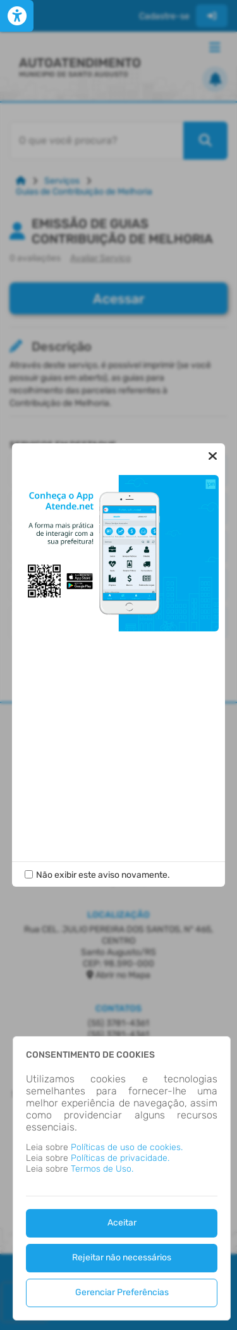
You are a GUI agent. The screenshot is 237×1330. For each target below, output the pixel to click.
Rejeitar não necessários (121, 1257)
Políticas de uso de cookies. (127, 1147)
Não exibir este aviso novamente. (103, 875)
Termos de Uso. (102, 1168)
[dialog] (122, 1178)
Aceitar (122, 1222)
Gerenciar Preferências (122, 1292)
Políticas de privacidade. (120, 1158)
